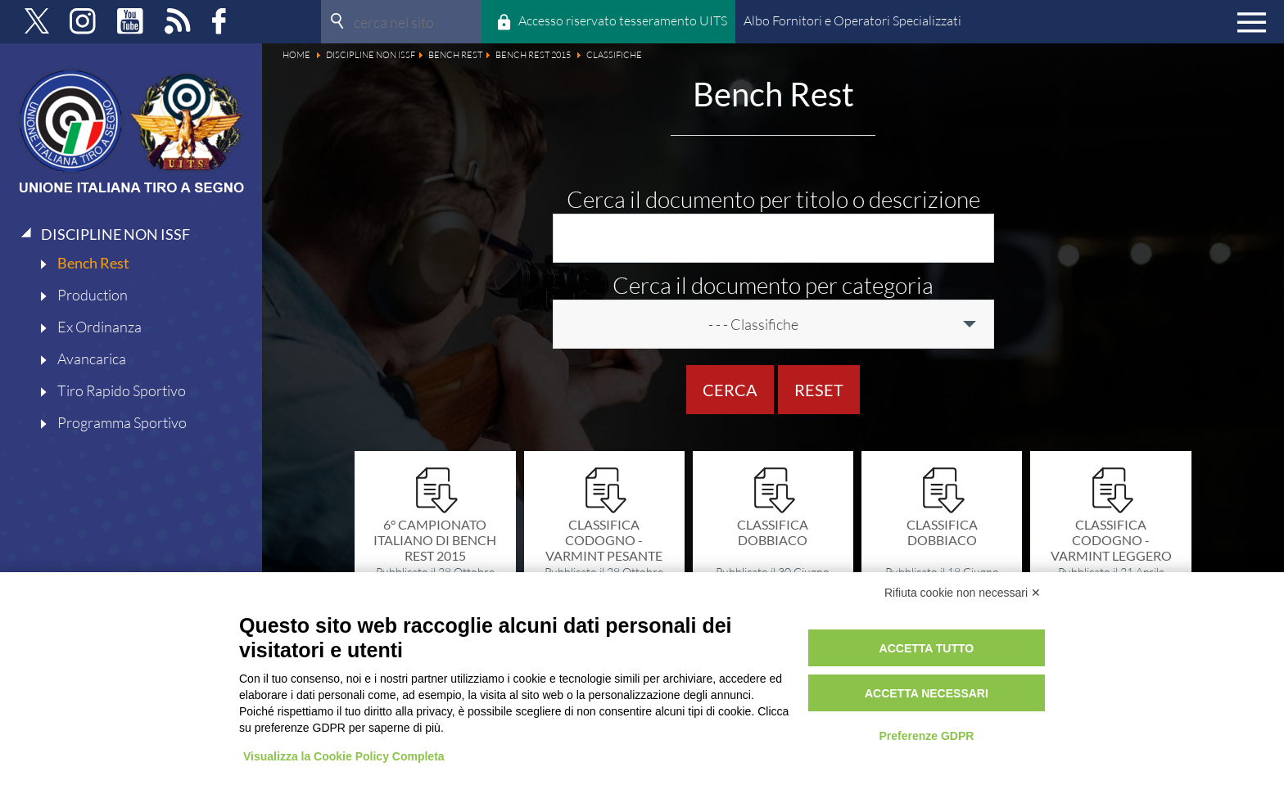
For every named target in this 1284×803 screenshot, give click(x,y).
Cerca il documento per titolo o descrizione (773, 199)
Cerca (730, 389)
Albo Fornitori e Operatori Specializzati (852, 20)
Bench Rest (93, 263)
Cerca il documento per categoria (773, 285)
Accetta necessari (926, 693)
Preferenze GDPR (926, 735)
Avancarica (91, 359)
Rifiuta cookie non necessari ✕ (962, 592)
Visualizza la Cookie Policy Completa (344, 756)
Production (92, 295)
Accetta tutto (926, 648)
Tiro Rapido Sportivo (121, 390)
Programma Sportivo (122, 422)
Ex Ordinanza (99, 327)
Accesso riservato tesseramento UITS (622, 20)
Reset (818, 389)
